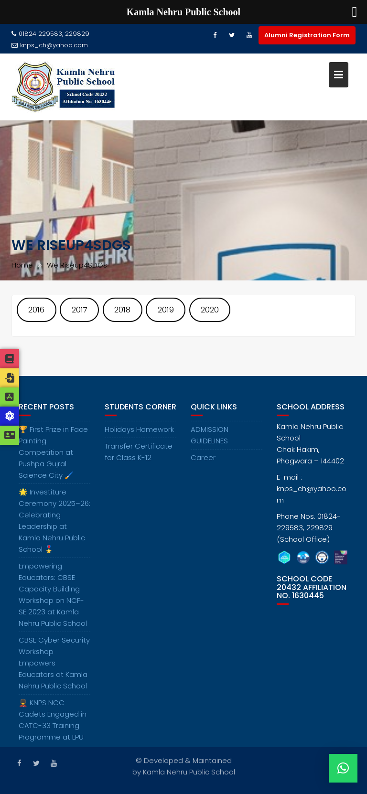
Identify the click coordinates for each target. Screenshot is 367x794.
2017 (79, 310)
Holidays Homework (139, 434)
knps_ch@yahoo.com (49, 45)
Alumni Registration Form (307, 35)
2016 (36, 310)
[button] (343, 768)
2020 (210, 310)
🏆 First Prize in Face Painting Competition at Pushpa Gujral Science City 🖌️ (53, 457)
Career (203, 462)
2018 (122, 310)
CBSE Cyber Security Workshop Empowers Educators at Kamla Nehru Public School (54, 668)
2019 (166, 310)
